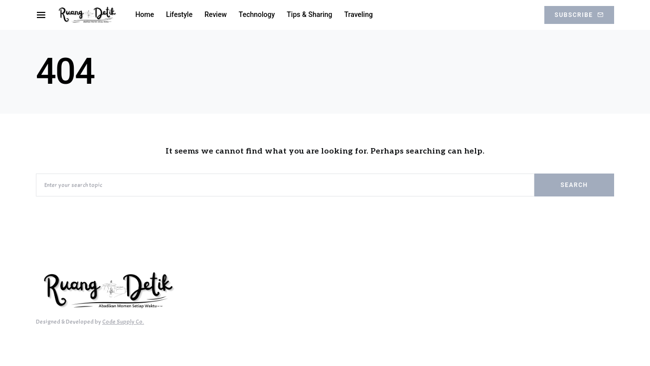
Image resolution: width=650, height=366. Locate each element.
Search (574, 185)
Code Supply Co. (123, 322)
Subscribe (579, 14)
